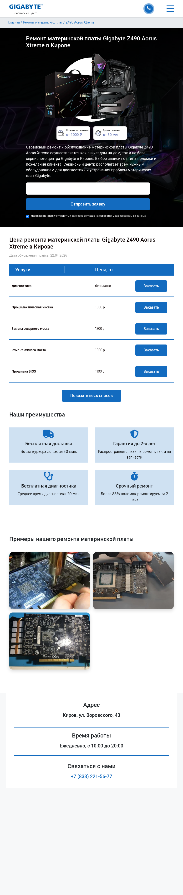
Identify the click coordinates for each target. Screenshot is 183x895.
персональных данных (132, 215)
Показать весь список (91, 395)
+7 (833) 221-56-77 (91, 776)
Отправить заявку (88, 204)
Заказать (151, 286)
